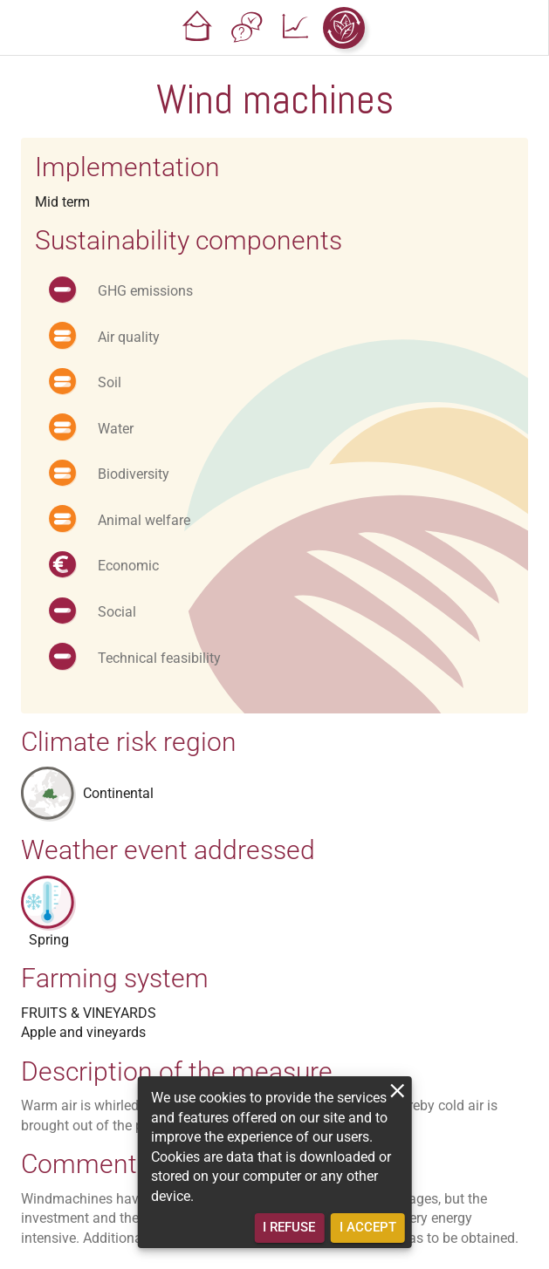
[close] (397, 1090)
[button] (197, 28)
